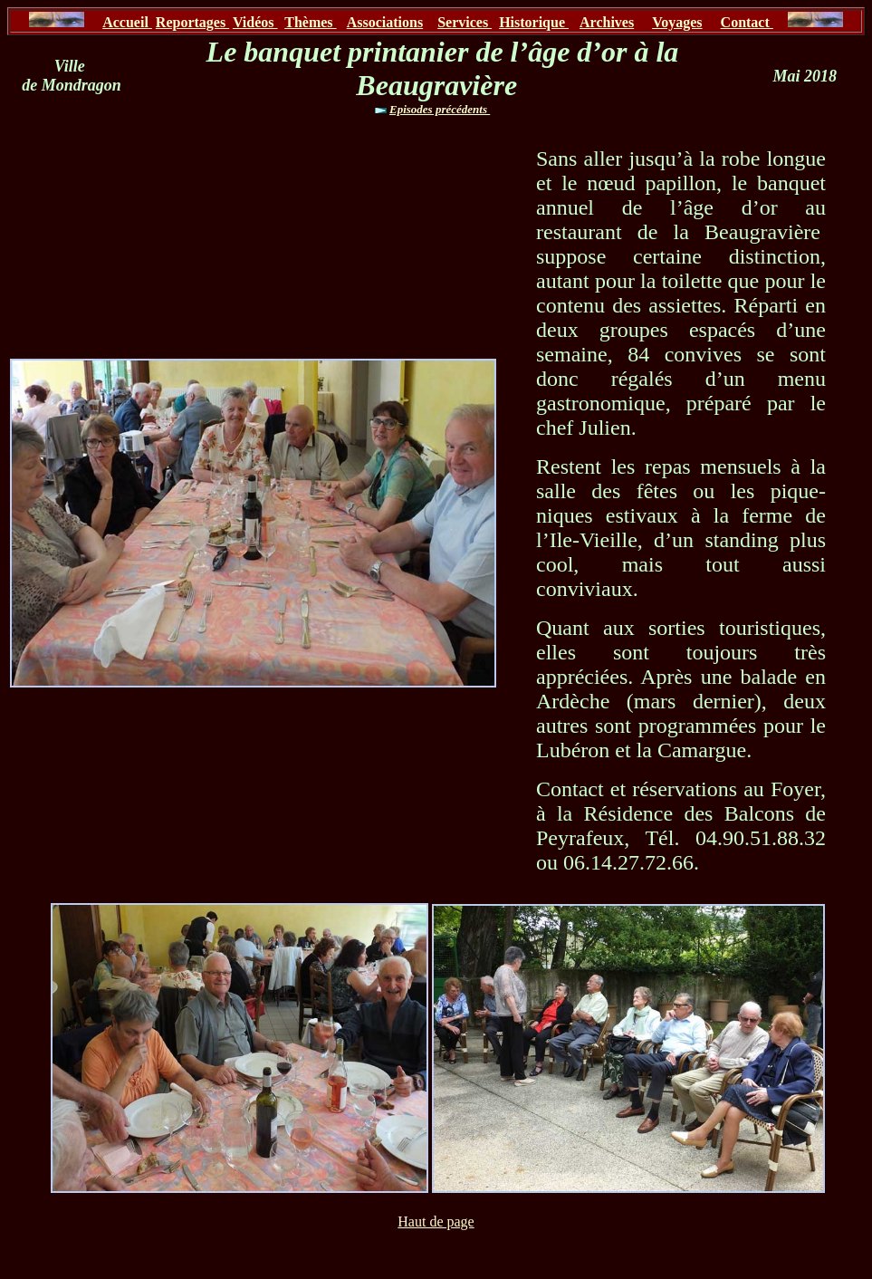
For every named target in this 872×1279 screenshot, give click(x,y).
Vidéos (255, 22)
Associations (385, 22)
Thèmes (310, 22)
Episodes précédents (439, 109)
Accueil (125, 22)
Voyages (677, 22)
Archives (607, 22)
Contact (747, 22)
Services (464, 22)
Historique (534, 22)
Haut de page (436, 1221)
